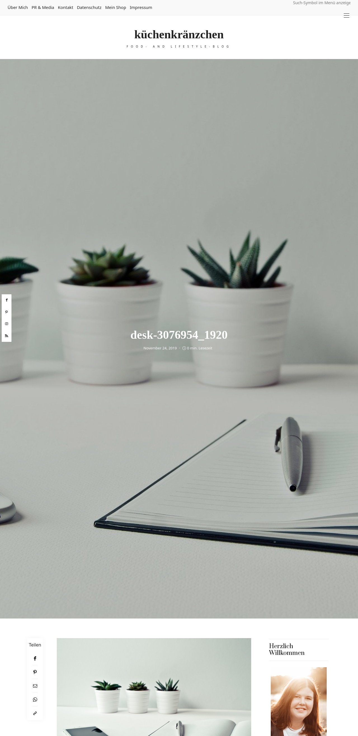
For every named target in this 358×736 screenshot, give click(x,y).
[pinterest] (6, 312)
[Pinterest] (35, 672)
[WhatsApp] (35, 699)
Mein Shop (115, 7)
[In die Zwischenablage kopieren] (35, 713)
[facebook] (6, 300)
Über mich (18, 7)
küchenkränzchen (179, 34)
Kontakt (65, 7)
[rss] (6, 336)
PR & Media (43, 7)
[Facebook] (35, 658)
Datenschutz (89, 7)
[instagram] (6, 324)
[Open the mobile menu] (346, 15)
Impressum (141, 7)
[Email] (35, 686)
